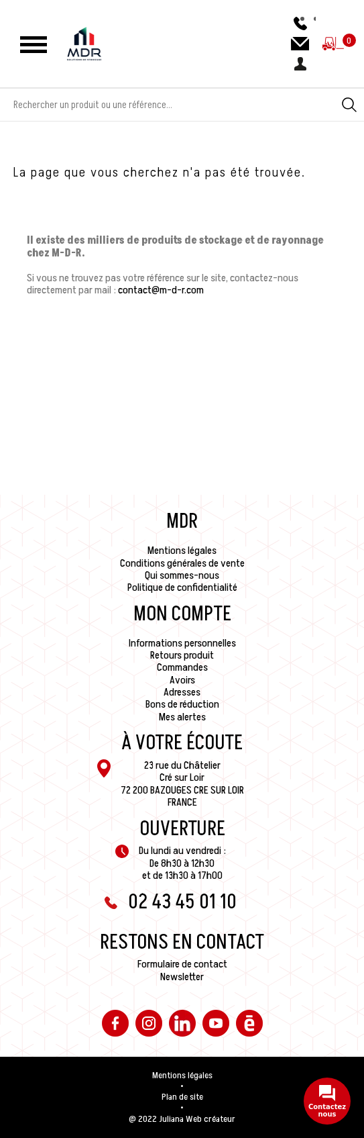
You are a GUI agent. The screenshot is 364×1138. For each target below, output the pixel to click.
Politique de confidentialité (182, 587)
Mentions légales (182, 550)
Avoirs (182, 680)
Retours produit (182, 655)
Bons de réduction (182, 704)
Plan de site (182, 1097)
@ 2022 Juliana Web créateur (182, 1119)
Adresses (182, 692)
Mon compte (182, 614)
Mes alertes (182, 717)
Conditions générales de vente (182, 563)
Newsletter (182, 977)
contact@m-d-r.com (161, 290)
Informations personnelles (182, 643)
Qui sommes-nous (182, 575)
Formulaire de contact (182, 964)
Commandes (182, 667)
